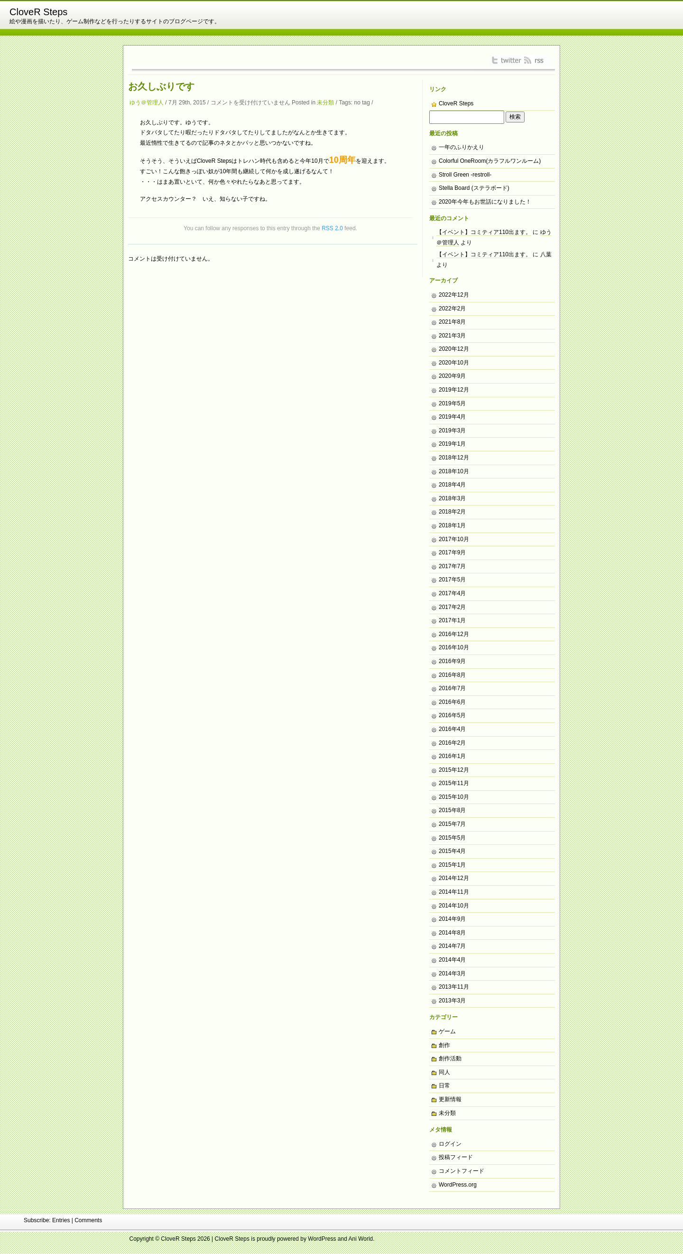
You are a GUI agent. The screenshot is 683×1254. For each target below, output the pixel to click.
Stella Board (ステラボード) (474, 188)
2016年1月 (452, 756)
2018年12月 (454, 457)
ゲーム (447, 1031)
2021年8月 (452, 321)
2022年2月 (452, 308)
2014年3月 (452, 973)
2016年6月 (452, 702)
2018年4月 (452, 484)
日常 (444, 1085)
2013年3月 (452, 1000)
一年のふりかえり (461, 147)
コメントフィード (461, 1171)
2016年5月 (452, 715)
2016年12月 (454, 634)
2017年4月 (452, 593)
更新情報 (450, 1099)
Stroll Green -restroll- (465, 174)
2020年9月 (452, 376)
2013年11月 (454, 986)
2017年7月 (452, 566)
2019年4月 (452, 416)
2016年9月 (452, 661)
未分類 (325, 102)
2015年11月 (454, 783)
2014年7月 (452, 946)
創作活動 (450, 1058)
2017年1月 (452, 620)
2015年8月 (452, 810)
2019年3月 (452, 430)
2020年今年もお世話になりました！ (485, 201)
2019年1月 (452, 443)
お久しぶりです (161, 86)
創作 (444, 1045)
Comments (88, 1220)
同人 (444, 1072)
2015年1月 (452, 864)
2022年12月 (454, 294)
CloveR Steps (38, 12)
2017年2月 (452, 607)
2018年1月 (452, 525)
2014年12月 (454, 878)
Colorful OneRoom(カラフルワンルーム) (490, 161)
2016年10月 (454, 647)
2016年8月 (452, 675)
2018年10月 (454, 471)
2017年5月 (452, 579)
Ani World (361, 1238)
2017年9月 (452, 552)
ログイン (450, 1144)
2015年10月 (454, 797)
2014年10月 (454, 905)
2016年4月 (452, 729)
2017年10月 (454, 539)
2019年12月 (454, 389)
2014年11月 (454, 892)
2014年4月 (452, 959)
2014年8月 (452, 932)
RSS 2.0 (332, 228)
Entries (61, 1220)
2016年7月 (452, 688)
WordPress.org (458, 1184)
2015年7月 (452, 824)
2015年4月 (452, 851)
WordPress (322, 1238)
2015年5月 (452, 837)
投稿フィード (456, 1157)
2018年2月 (452, 511)
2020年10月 (454, 362)
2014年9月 (452, 919)
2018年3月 (452, 498)
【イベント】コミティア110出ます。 (483, 232)
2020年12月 (454, 349)
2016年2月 (452, 742)
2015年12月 (454, 770)
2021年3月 (452, 335)
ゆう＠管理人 (146, 102)
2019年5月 (452, 403)
